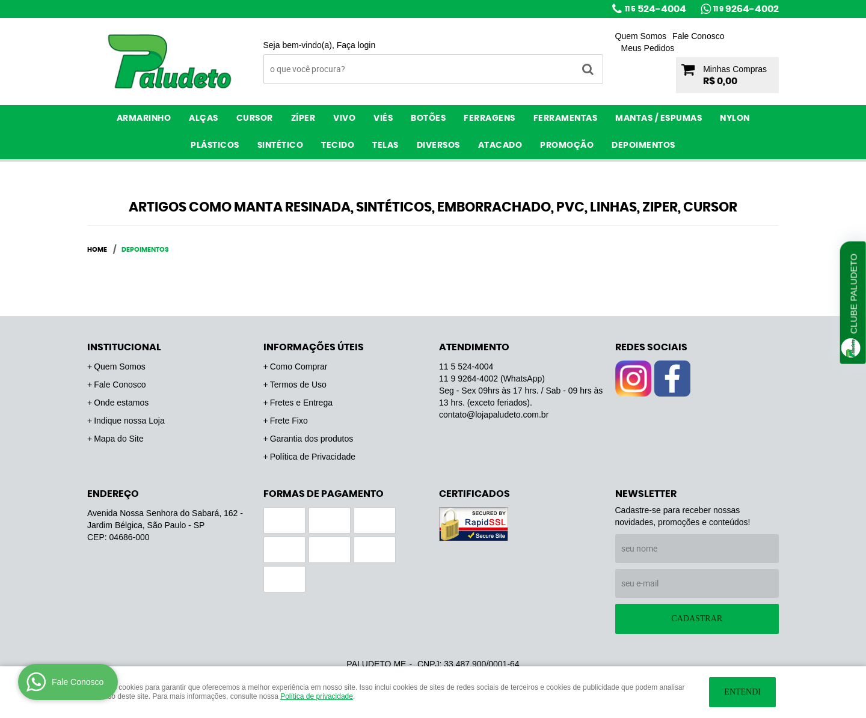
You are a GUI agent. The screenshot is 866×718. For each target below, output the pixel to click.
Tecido (337, 145)
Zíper (303, 118)
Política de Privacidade (312, 456)
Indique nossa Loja (129, 420)
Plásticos (215, 145)
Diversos (438, 145)
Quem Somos (641, 36)
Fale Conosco (698, 36)
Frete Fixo (289, 420)
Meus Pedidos (648, 48)
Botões (428, 118)
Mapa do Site (119, 438)
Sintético (280, 145)
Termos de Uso (298, 384)
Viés (383, 118)
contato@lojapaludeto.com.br (493, 414)
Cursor (254, 118)
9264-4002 (746, 9)
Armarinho (144, 118)
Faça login (356, 45)
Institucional (124, 347)
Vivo (344, 118)
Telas (385, 145)
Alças (203, 118)
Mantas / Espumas (658, 118)
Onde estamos (121, 402)
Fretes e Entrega (301, 402)
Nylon (735, 118)
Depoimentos (643, 145)
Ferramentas (565, 118)
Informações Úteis (313, 347)
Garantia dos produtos (312, 438)
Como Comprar (299, 366)
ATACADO (500, 145)
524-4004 (655, 9)
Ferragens (489, 118)
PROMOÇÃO (567, 145)
